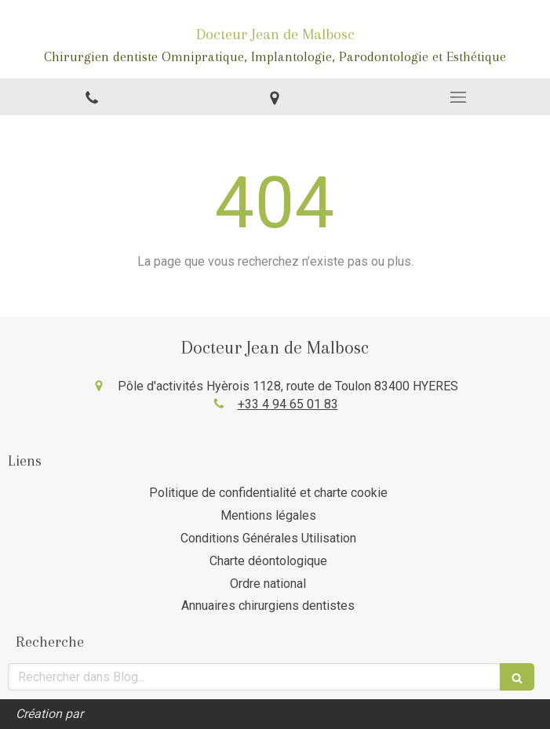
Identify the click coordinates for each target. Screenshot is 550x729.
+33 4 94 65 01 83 (288, 404)
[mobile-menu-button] (458, 97)
